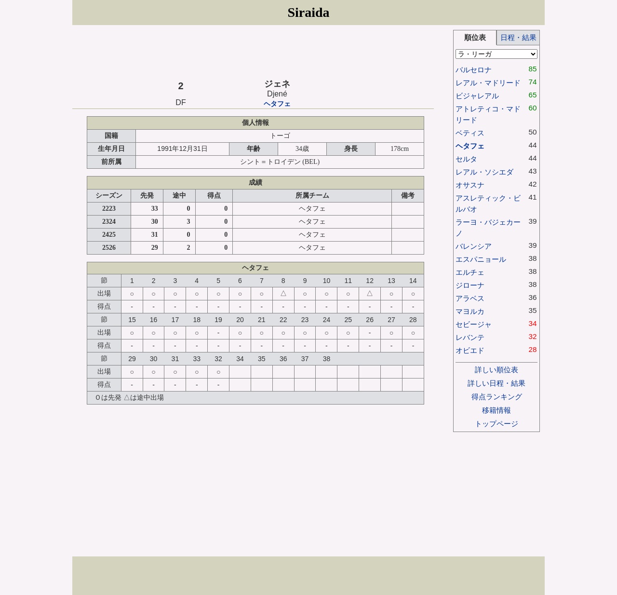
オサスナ (470, 185)
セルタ (466, 159)
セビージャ (474, 324)
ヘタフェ (277, 104)
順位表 (475, 37)
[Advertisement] (253, 51)
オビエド (470, 350)
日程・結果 (518, 37)
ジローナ (470, 285)
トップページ (496, 423)
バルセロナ (474, 70)
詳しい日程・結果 (496, 383)
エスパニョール (481, 259)
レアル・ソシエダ (484, 172)
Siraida (308, 12)
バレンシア (474, 246)
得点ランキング (496, 396)
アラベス (470, 298)
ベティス (470, 133)
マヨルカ (470, 311)
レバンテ (470, 337)
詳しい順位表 (496, 369)
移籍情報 (496, 410)
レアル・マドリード (488, 83)
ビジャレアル (477, 96)
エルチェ (470, 272)
